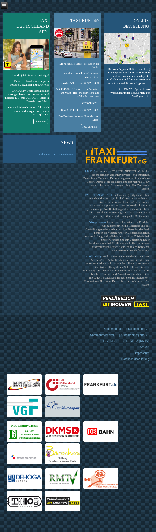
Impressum (142, 353)
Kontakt (144, 347)
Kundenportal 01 (114, 328)
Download (40, 121)
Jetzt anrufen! (89, 103)
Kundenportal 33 (138, 328)
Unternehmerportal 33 (135, 335)
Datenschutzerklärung (135, 359)
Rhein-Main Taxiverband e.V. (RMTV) (125, 341)
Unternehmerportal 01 (104, 335)
